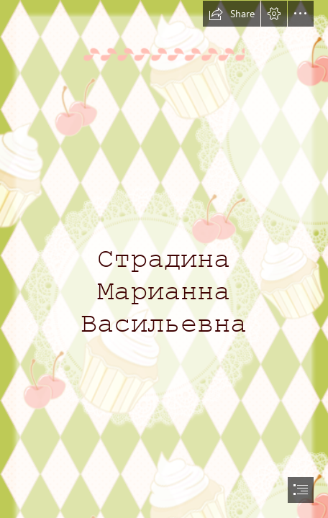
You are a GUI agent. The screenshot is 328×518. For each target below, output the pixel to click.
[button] (231, 14)
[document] (164, 259)
